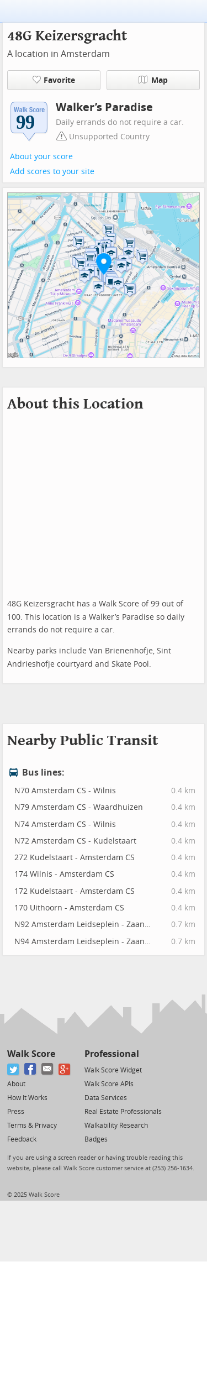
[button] (103, 263)
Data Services (105, 1098)
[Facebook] (30, 1069)
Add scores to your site (52, 171)
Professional (111, 1054)
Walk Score (31, 1054)
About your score (41, 156)
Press (15, 1112)
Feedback (21, 1139)
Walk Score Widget (113, 1070)
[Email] (47, 1069)
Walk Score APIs (109, 1084)
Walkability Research (116, 1125)
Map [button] (153, 80)
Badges (96, 1139)
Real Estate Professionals (123, 1112)
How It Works (27, 1098)
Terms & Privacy (32, 1125)
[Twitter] (13, 1069)
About (16, 1084)
